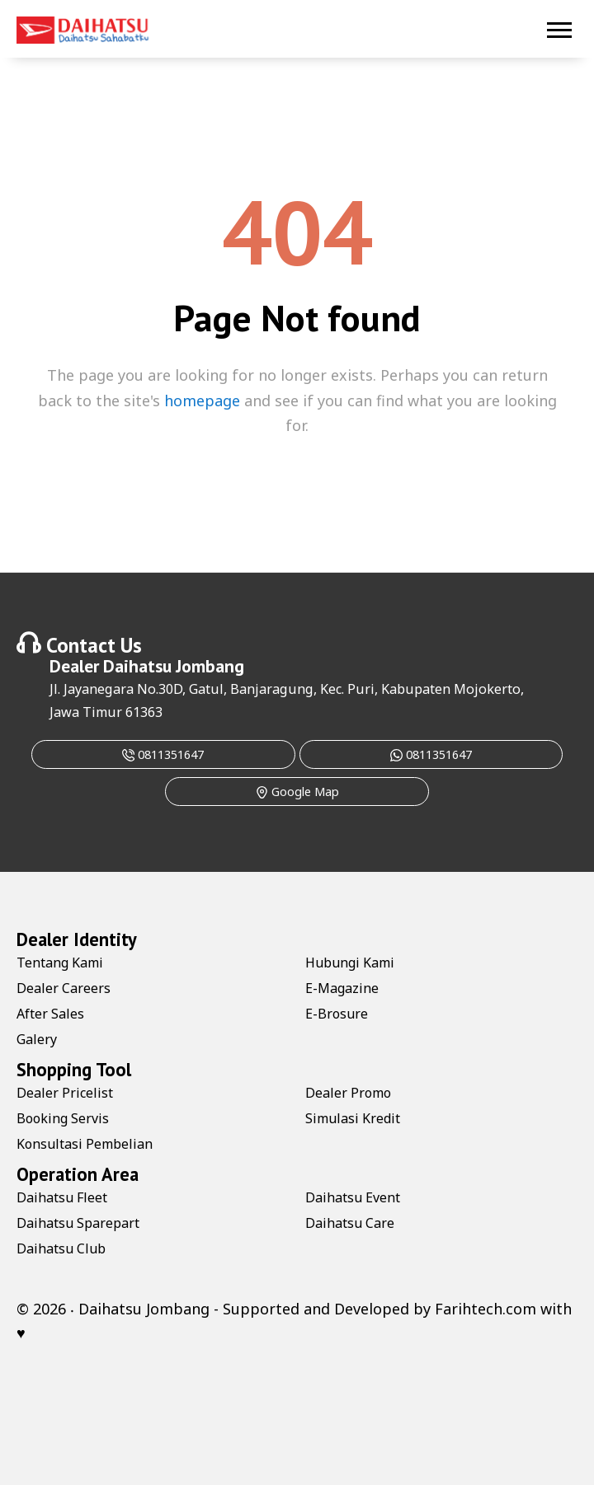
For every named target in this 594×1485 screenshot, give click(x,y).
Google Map (297, 791)
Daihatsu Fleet (61, 1197)
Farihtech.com (485, 1309)
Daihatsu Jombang (173, 665)
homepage (202, 400)
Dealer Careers (63, 988)
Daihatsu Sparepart (77, 1223)
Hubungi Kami (349, 962)
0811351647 (163, 754)
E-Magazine (342, 988)
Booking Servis (62, 1118)
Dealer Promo (348, 1093)
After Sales (50, 1014)
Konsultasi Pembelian (84, 1144)
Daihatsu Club (61, 1248)
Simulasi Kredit (352, 1118)
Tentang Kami (59, 962)
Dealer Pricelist (64, 1093)
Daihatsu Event (352, 1197)
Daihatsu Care (349, 1223)
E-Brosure (336, 1014)
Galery (36, 1039)
